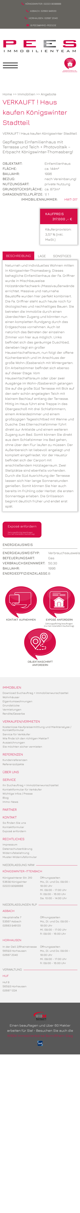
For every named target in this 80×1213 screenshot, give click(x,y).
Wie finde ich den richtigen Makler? (26, 738)
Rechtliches (13, 839)
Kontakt (10, 817)
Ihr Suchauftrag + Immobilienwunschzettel (31, 785)
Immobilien (26, 94)
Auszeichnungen (14, 742)
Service (9, 780)
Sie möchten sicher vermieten (22, 746)
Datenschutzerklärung (17, 848)
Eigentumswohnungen (17, 701)
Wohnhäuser (11, 697)
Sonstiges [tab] (62, 256)
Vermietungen (12, 709)
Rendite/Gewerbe (14, 713)
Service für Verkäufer (16, 734)
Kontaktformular (13, 827)
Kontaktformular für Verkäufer (22, 789)
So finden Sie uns (14, 822)
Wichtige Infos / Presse (18, 793)
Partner (10, 809)
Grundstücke (11, 705)
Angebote (48, 94)
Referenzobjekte (13, 764)
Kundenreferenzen (15, 759)
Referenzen (13, 754)
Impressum (10, 844)
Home (7, 94)
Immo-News (10, 801)
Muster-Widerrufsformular (20, 856)
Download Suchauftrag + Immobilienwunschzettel (35, 692)
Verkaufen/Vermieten (21, 721)
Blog (6, 797)
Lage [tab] (42, 256)
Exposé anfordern (22, 529)
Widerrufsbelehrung (16, 852)
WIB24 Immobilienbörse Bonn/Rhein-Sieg (40, 1036)
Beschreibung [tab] (18, 256)
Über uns (11, 772)
